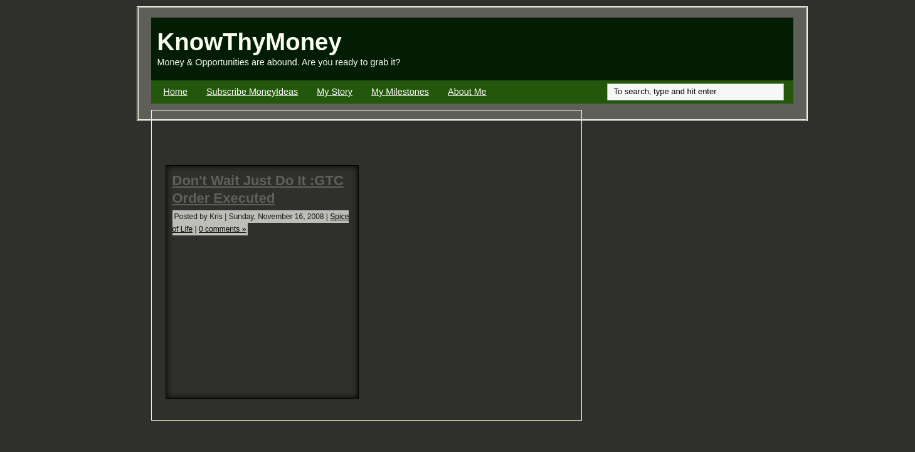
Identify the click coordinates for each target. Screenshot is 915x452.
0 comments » (222, 229)
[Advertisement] (646, 49)
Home (176, 92)
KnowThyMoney (249, 41)
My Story (334, 92)
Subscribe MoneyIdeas (252, 92)
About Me (467, 92)
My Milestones (400, 92)
